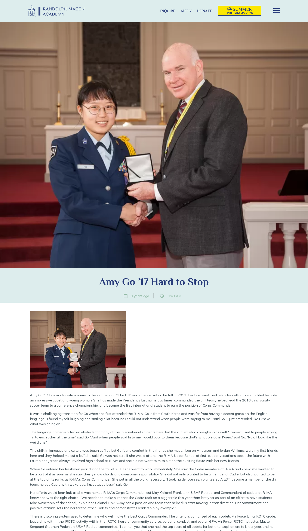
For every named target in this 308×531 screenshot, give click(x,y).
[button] (150, 10)
